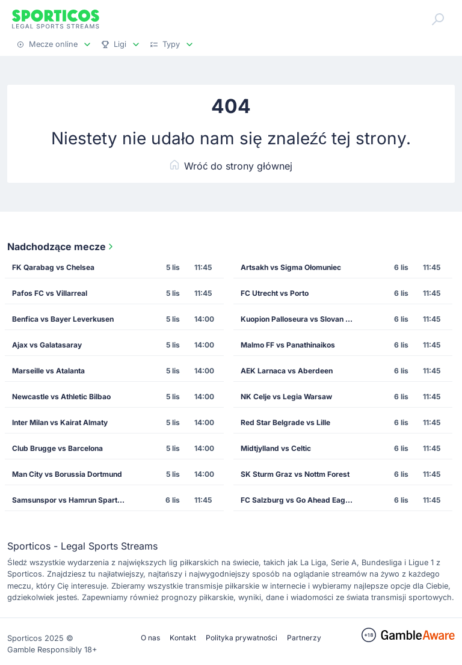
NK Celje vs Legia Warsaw (286, 396)
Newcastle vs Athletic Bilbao (61, 396)
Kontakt (183, 637)
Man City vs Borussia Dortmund (67, 474)
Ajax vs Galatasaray (47, 344)
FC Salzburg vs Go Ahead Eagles (298, 499)
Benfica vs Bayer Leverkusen (63, 318)
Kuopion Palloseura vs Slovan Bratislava (301, 318)
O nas (150, 637)
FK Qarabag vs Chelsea (53, 267)
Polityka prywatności (241, 637)
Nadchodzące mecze (61, 247)
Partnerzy (304, 637)
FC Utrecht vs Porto (275, 293)
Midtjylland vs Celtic (276, 448)
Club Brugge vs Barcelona (57, 448)
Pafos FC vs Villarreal (49, 293)
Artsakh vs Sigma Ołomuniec (291, 267)
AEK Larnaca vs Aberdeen (287, 370)
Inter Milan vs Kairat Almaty (60, 422)
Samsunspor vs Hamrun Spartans (71, 499)
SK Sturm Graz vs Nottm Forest (295, 474)
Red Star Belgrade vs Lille (285, 422)
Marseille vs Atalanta (48, 370)
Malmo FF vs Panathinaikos (288, 344)
